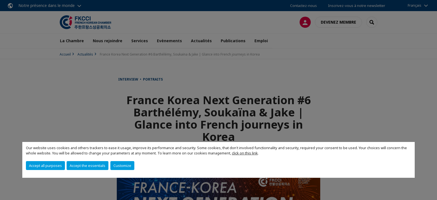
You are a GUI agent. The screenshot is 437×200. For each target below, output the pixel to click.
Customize (122, 165)
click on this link (245, 153)
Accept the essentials (87, 165)
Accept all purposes (45, 165)
